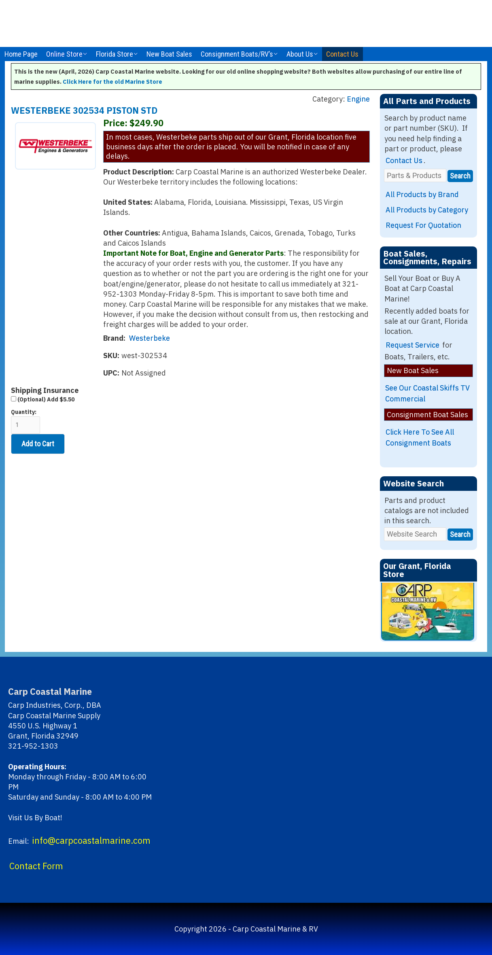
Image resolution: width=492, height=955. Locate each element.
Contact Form (36, 866)
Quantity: (25, 421)
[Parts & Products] (415, 175)
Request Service (412, 345)
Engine (358, 99)
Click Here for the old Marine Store (112, 81)
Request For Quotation (423, 225)
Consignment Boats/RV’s (237, 54)
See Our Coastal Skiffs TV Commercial (427, 393)
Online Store (64, 54)
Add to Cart (37, 443)
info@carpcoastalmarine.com (91, 840)
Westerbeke (149, 338)
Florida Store (114, 54)
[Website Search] (415, 534)
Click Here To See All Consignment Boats (420, 437)
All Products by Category (427, 209)
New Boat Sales (169, 54)
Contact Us (342, 54)
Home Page (21, 54)
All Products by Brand (422, 194)
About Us (299, 54)
